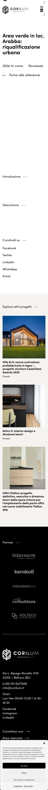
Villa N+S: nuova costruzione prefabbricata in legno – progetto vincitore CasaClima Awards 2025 (22, 367)
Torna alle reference (24, 75)
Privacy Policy (28, 786)
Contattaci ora (13, 731)
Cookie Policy (18, 786)
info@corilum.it (13, 688)
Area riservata (12, 738)
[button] (44, 743)
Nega (24, 772)
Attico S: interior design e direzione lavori (19, 432)
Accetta (24, 765)
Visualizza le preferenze (24, 779)
